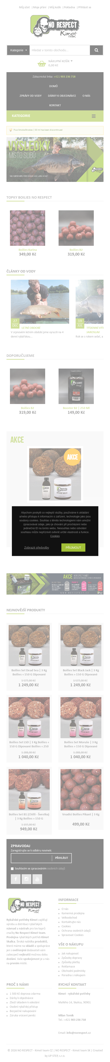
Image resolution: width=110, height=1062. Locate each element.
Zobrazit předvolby (36, 547)
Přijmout (73, 547)
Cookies (55, 535)
